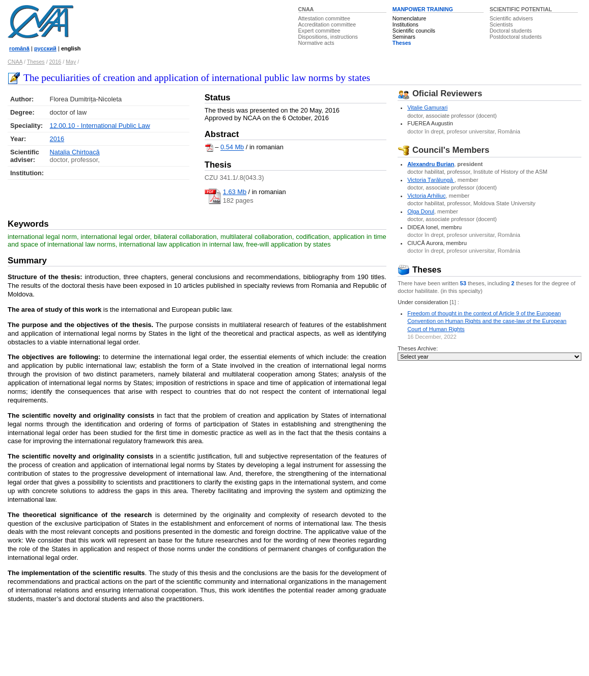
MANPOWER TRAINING (422, 9)
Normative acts (316, 43)
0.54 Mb (232, 147)
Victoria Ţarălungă (431, 180)
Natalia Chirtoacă (75, 152)
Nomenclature (409, 18)
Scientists (501, 24)
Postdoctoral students (516, 37)
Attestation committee (324, 18)
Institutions (405, 24)
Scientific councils (413, 31)
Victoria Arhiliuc (426, 196)
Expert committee (319, 31)
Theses (401, 43)
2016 (55, 62)
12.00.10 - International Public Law (100, 125)
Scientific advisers (511, 18)
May (71, 62)
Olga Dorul (420, 211)
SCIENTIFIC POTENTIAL (521, 9)
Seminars (403, 37)
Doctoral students (511, 31)
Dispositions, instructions (328, 37)
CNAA (306, 9)
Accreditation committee (327, 24)
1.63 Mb (234, 192)
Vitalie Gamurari (427, 107)
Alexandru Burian (430, 164)
